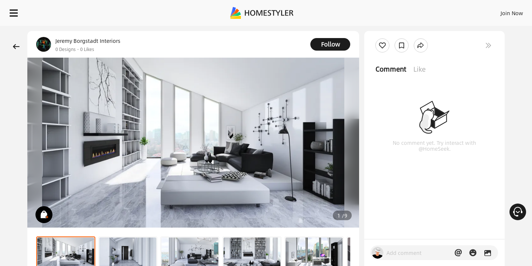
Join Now (423, 11)
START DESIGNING (495, 11)
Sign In (395, 11)
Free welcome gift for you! (378, 31)
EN (448, 11)
